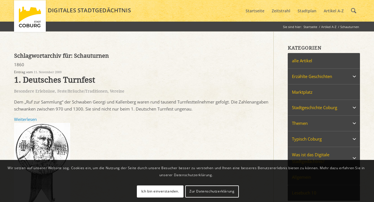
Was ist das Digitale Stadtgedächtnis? (310, 158)
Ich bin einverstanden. (160, 191)
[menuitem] (255, 11)
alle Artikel (302, 60)
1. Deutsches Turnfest (54, 80)
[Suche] (353, 11)
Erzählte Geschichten (312, 76)
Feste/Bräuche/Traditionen (82, 91)
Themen (300, 123)
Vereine (117, 91)
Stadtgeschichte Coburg (314, 107)
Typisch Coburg (307, 139)
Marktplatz (302, 92)
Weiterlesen (25, 119)
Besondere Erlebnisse (34, 91)
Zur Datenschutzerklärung (211, 191)
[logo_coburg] (30, 18)
